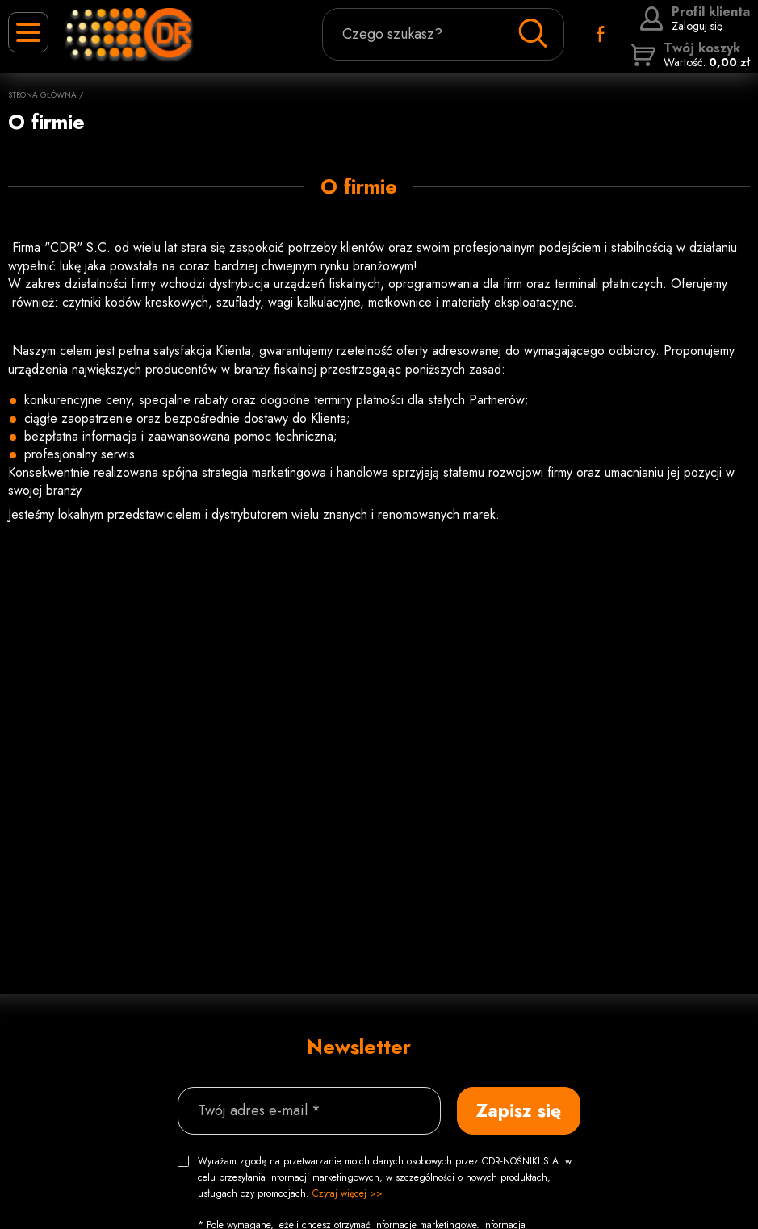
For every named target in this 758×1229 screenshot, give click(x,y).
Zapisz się (518, 1110)
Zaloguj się (694, 18)
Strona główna (42, 95)
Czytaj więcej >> (347, 1193)
